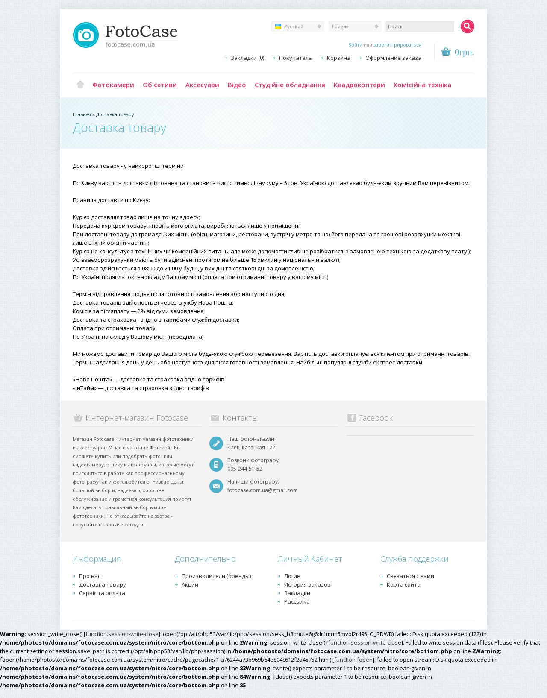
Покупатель (295, 58)
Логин (292, 576)
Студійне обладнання (290, 84)
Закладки (297, 593)
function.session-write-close (122, 634)
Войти (355, 44)
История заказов (307, 584)
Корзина (338, 58)
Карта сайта (404, 584)
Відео (237, 84)
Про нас (89, 576)
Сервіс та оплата (102, 593)
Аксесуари (202, 84)
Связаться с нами (410, 576)
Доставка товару (115, 114)
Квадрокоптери (359, 84)
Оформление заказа (393, 58)
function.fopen (353, 659)
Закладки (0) (247, 58)
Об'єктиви (160, 84)
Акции (190, 584)
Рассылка (297, 601)
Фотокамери (113, 84)
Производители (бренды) (216, 576)
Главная (80, 84)
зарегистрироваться (397, 44)
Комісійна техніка (422, 84)
